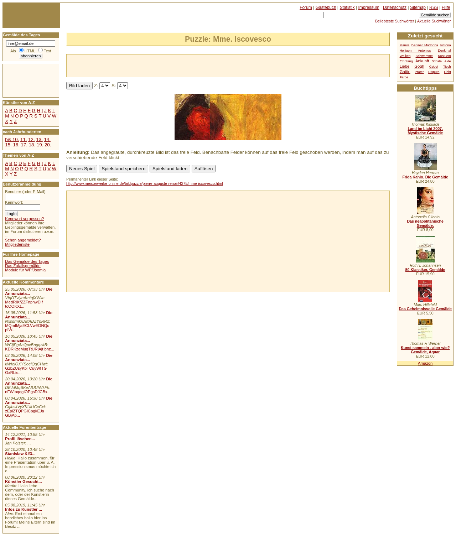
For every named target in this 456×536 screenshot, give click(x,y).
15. (8, 144)
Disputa (433, 72)
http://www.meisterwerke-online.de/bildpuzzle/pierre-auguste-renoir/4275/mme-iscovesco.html (144, 183)
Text (47, 51)
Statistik (347, 7)
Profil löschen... (20, 439)
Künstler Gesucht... (23, 481)
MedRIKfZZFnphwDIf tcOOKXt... (24, 304)
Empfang (406, 61)
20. (48, 144)
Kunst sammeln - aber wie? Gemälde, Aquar (425, 349)
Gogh (419, 66)
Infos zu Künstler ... (23, 509)
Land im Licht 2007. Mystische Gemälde (425, 130)
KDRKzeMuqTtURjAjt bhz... (29, 349)
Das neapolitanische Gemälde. (425, 223)
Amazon (425, 363)
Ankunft (422, 61)
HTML (30, 51)
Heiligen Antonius (415, 50)
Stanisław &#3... (20, 454)
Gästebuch (326, 7)
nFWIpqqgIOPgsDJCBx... (28, 392)
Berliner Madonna (424, 45)
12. (31, 139)
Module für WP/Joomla (25, 270)
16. (16, 144)
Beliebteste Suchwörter (394, 21)
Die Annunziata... (28, 291)
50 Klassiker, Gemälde (425, 269)
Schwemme (424, 56)
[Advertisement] (150, 65)
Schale (437, 61)
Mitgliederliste (17, 244)
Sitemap (418, 7)
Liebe (405, 66)
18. (32, 144)
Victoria (445, 45)
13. (39, 139)
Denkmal (444, 50)
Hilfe (446, 7)
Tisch (447, 66)
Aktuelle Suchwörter (434, 21)
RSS (433, 7)
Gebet (433, 66)
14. (47, 139)
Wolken (405, 56)
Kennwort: (14, 202)
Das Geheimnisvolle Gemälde (425, 309)
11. (23, 139)
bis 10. (12, 139)
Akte (447, 61)
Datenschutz (394, 7)
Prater (419, 72)
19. (40, 144)
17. (24, 144)
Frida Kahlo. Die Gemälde (425, 177)
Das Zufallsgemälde (23, 266)
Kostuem (444, 56)
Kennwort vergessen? (24, 219)
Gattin (405, 71)
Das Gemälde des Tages (27, 261)
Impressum (368, 7)
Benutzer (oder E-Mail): (25, 191)
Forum (306, 7)
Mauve (405, 45)
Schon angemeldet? (23, 240)
